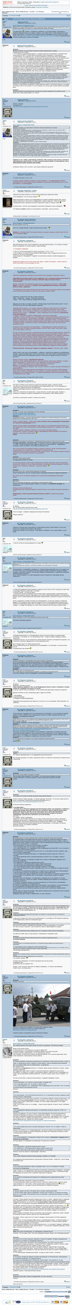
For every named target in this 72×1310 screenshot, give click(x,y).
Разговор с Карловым (44, 1289)
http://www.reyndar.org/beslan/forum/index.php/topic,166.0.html (30, 509)
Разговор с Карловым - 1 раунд (27, 190)
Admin (4, 190)
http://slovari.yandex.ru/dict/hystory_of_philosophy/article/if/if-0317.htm (32, 729)
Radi (4, 380)
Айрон (5, 21)
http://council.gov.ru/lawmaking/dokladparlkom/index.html (28, 801)
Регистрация (44, 5)
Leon (4, 99)
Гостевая (32, 11)
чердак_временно (22, 22)
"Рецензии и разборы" (42, 7)
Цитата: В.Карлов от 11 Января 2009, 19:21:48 (23, 223)
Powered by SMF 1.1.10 (27, 1302)
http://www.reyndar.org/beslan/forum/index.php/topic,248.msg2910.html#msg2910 (42, 1269)
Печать (68, 15)
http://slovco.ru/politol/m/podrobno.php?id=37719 (26, 730)
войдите (43, 2)
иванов (5, 1039)
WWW (4, 39)
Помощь (31, 5)
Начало (26, 5)
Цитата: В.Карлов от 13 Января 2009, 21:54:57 (23, 615)
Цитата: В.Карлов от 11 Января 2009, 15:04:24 (23, 124)
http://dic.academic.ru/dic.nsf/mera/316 (23, 413)
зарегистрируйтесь (53, 2)
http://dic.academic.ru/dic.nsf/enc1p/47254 (24, 414)
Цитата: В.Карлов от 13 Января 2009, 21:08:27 (23, 561)
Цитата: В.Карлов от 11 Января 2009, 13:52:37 (23, 25)
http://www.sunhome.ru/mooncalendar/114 (24, 1030)
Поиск (35, 5)
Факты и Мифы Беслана (8, 11)
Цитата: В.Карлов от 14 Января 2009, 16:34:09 (23, 1043)
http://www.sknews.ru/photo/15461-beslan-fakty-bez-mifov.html (37, 35)
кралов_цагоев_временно (25, 45)
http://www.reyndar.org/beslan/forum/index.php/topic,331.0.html (30, 106)
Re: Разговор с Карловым (25, 240)
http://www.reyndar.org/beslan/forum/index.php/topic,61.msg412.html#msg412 (34, 1120)
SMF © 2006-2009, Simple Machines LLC (41, 1302)
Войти (39, 5)
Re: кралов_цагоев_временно (26, 219)
